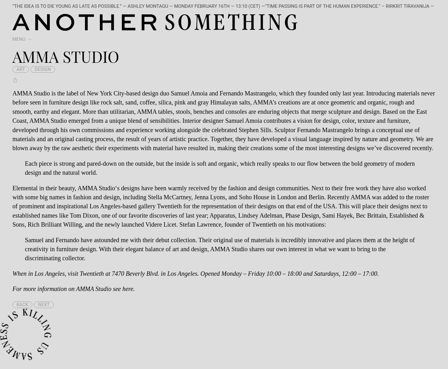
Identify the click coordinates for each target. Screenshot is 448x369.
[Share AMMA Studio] (15, 80)
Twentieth (92, 273)
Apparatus (222, 215)
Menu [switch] (19, 39)
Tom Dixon (84, 215)
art (20, 69)
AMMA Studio (96, 188)
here (128, 288)
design (43, 69)
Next (44, 304)
